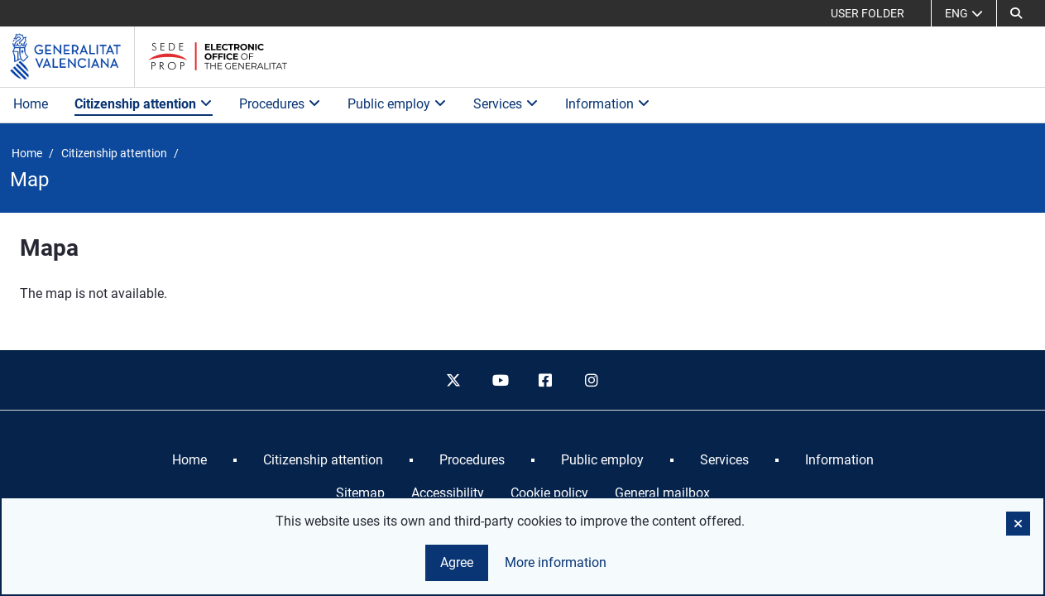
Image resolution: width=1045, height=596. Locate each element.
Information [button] (607, 104)
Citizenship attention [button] (143, 104)
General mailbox (662, 493)
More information (555, 562)
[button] (1016, 13)
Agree (456, 562)
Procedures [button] (280, 104)
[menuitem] (189, 460)
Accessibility (447, 493)
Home (30, 104)
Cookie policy (549, 493)
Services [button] (506, 104)
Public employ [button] (397, 104)
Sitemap (360, 493)
